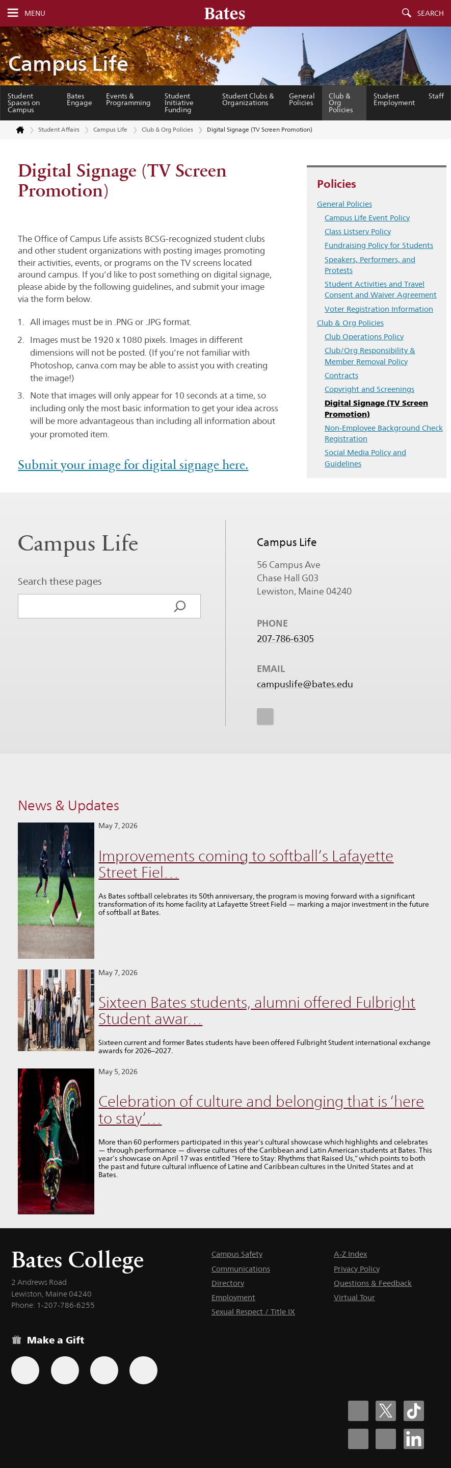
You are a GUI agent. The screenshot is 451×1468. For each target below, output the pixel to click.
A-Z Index (350, 1254)
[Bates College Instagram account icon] (358, 1439)
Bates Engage (79, 99)
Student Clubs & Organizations (248, 99)
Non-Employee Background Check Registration (384, 433)
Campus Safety (236, 1254)
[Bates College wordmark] (224, 13)
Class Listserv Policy (358, 231)
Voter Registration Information (379, 309)
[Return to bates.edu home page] (14, 130)
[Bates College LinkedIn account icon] (414, 1439)
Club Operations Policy (364, 336)
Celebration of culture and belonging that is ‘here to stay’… (261, 1109)
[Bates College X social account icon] (386, 1411)
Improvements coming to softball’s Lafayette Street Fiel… (245, 864)
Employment (233, 1297)
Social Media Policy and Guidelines (365, 457)
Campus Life (68, 64)
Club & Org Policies (341, 103)
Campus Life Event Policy (367, 217)
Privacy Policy (357, 1268)
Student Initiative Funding (179, 103)
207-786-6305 (285, 638)
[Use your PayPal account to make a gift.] (104, 1370)
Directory (227, 1283)
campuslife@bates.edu (305, 684)
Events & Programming (128, 99)
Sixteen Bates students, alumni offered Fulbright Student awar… (256, 1010)
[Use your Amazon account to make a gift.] (65, 1370)
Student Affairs (58, 129)
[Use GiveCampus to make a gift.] (143, 1370)
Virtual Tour (354, 1297)
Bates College (77, 1260)
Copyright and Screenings (369, 389)
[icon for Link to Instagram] (265, 716)
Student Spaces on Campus (24, 103)
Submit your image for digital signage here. (133, 464)
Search (430, 13)
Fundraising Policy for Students (379, 245)
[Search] (180, 606)
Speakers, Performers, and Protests (370, 265)
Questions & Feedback (373, 1283)
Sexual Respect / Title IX (253, 1311)
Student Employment (394, 99)
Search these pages (60, 581)
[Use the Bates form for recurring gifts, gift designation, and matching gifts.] (25, 1370)
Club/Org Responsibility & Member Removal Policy (370, 355)
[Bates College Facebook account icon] (358, 1411)
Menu (34, 13)
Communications (240, 1268)
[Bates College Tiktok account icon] (414, 1411)
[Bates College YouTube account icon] (386, 1439)
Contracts (341, 375)
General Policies (302, 99)
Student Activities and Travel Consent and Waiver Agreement (381, 289)
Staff (436, 96)
